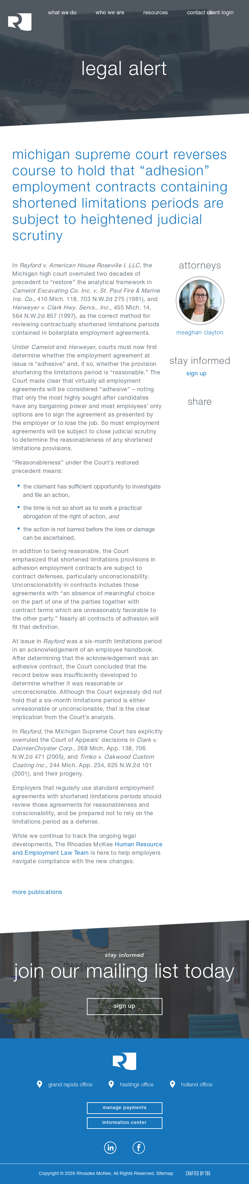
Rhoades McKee (19, 22)
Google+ (217, 418)
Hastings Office (137, 1085)
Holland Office (196, 1085)
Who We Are (110, 13)
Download (233, 418)
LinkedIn (168, 418)
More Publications (37, 893)
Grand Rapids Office (70, 1085)
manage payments (125, 1108)
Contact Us (200, 13)
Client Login (220, 13)
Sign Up (196, 374)
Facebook (185, 418)
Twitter (201, 418)
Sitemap (164, 1174)
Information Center (124, 1123)
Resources (155, 13)
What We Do (62, 13)
